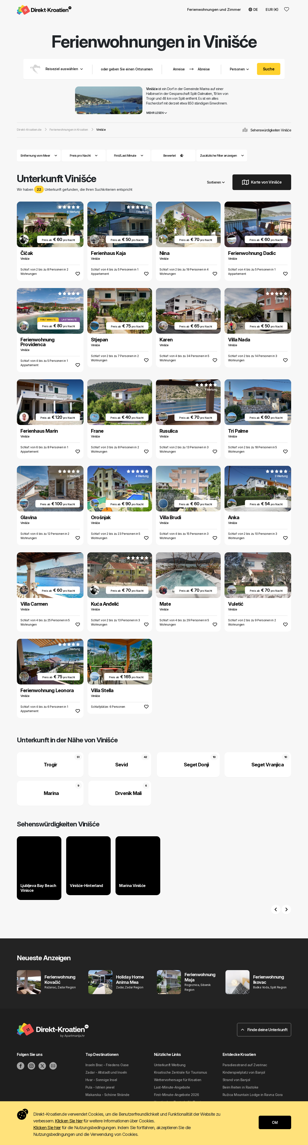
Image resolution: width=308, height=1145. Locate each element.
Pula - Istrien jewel (100, 1087)
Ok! (275, 1122)
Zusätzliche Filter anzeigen (222, 155)
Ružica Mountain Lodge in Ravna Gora (252, 1095)
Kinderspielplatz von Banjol (244, 1072)
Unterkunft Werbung (170, 1065)
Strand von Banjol (236, 1080)
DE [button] (253, 9)
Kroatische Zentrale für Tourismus (180, 1072)
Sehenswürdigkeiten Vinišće (270, 130)
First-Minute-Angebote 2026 (176, 1095)
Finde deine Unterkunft (264, 1029)
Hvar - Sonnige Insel (101, 1080)
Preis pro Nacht (83, 155)
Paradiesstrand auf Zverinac (245, 1065)
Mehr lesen (156, 113)
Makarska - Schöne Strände (107, 1095)
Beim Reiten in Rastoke (240, 1087)
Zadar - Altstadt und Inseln (106, 1072)
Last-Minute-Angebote (172, 1087)
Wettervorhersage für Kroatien (177, 1080)
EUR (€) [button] (272, 9)
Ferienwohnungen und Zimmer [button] (214, 9)
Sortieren (216, 182)
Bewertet (169, 155)
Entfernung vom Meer (39, 155)
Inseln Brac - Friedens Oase (107, 1065)
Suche (268, 69)
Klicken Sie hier (68, 1120)
